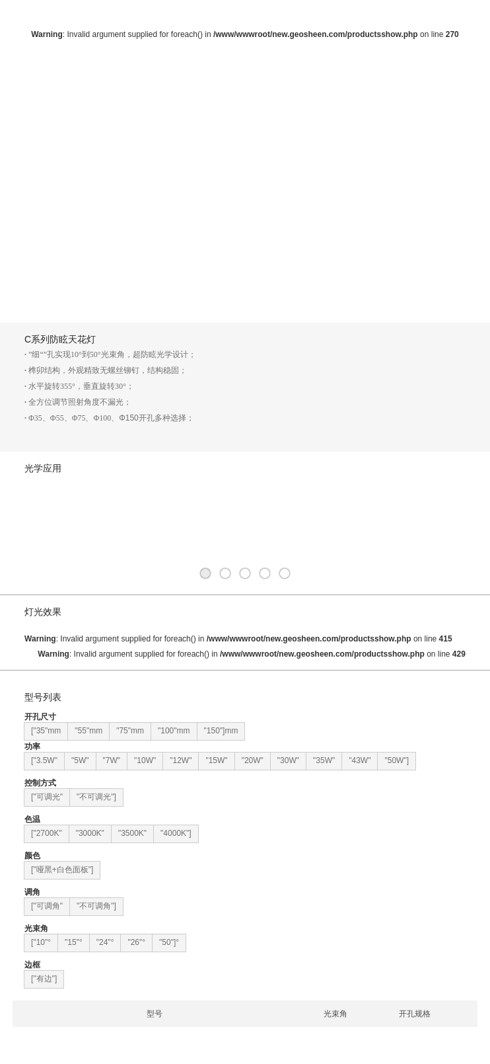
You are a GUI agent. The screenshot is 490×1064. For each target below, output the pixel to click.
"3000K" (90, 833)
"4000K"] (176, 833)
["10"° (41, 942)
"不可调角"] (96, 906)
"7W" (112, 760)
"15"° (74, 942)
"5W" (80, 760)
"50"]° (169, 942)
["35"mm (46, 730)
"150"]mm (221, 730)
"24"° (105, 942)
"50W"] (396, 760)
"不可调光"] (96, 796)
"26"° (136, 942)
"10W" (145, 760)
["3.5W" (44, 760)
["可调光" (47, 796)
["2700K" (46, 833)
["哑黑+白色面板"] (62, 869)
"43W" (359, 760)
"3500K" (132, 833)
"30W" (288, 760)
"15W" (216, 760)
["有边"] (44, 978)
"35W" (324, 760)
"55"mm (88, 730)
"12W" (181, 760)
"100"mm (174, 730)
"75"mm (130, 730)
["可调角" (47, 906)
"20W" (252, 760)
